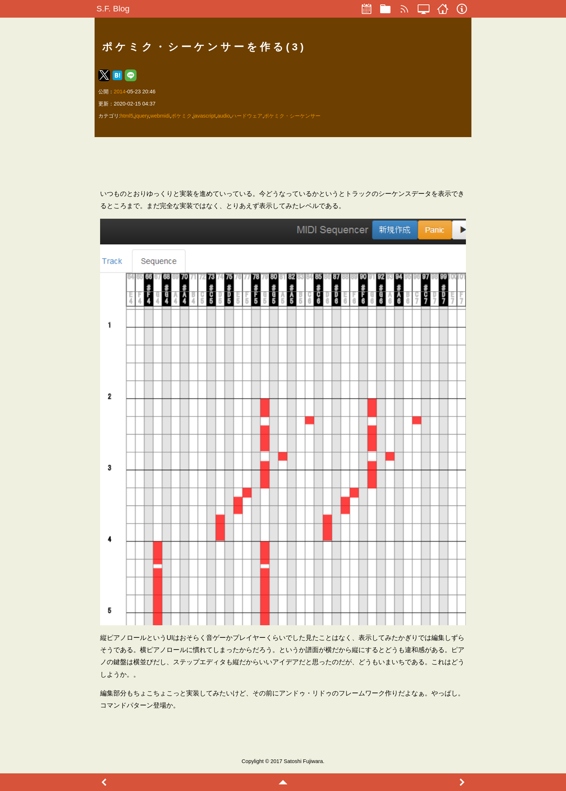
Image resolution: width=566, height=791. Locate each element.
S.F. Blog (113, 8)
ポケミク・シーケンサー (292, 116)
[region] (283, 162)
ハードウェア (246, 116)
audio (223, 116)
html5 (126, 116)
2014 (119, 91)
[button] (104, 75)
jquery (142, 116)
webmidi (160, 116)
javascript (204, 116)
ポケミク (181, 116)
